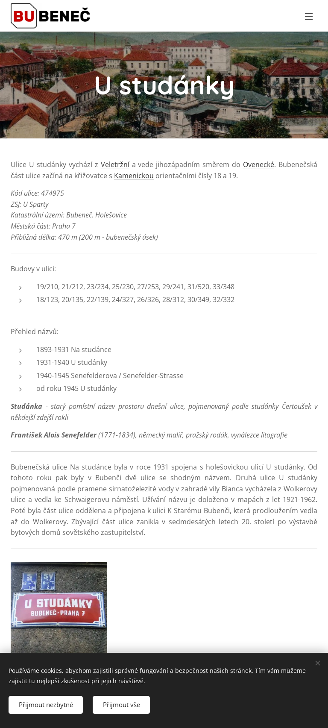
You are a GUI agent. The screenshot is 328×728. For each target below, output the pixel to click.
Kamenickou (134, 175)
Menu (309, 16)
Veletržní (115, 164)
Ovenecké (258, 164)
